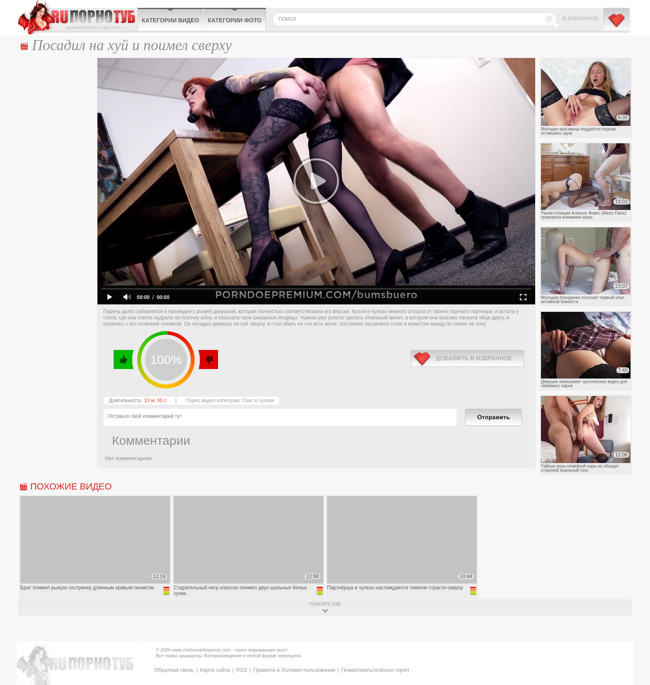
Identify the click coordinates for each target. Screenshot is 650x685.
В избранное (581, 19)
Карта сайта (215, 670)
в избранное (467, 358)
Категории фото (235, 20)
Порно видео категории (213, 400)
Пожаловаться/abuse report (375, 670)
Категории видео (170, 20)
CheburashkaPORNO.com (77, 17)
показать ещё (325, 604)
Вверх (634, 644)
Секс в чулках (258, 400)
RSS (241, 670)
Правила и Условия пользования (294, 670)
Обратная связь (174, 670)
